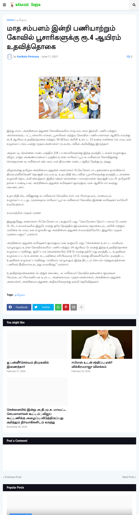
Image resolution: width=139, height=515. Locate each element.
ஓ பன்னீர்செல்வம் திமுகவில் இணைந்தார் (28, 365)
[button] (4, 5)
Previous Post (13, 477)
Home (10, 20)
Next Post (128, 477)
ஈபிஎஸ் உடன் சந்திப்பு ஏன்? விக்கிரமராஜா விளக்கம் (92, 365)
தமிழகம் (22, 20)
